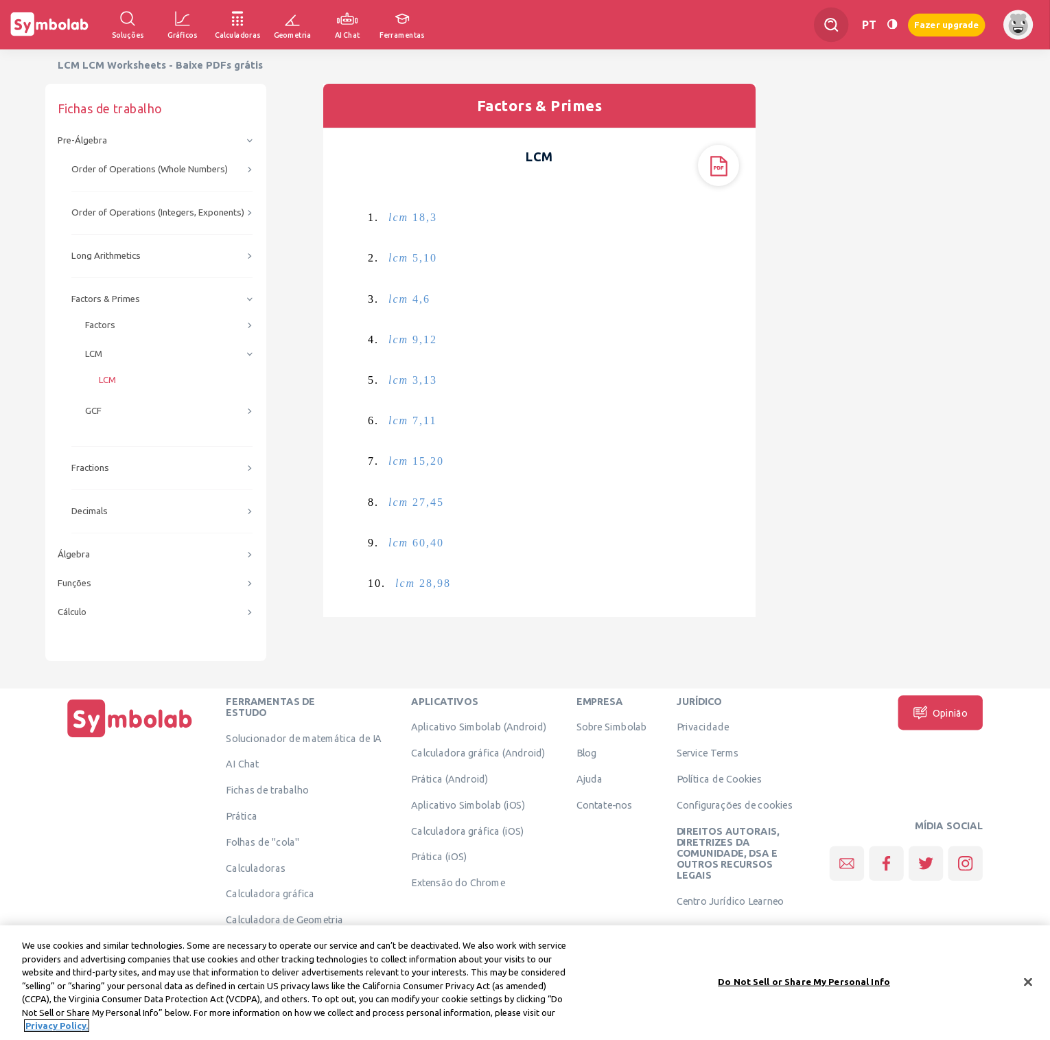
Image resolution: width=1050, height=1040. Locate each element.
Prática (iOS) (439, 856)
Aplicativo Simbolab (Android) (478, 726)
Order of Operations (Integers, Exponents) (157, 212)
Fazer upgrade (946, 24)
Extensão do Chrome (458, 882)
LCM (93, 354)
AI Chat (242, 764)
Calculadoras (255, 867)
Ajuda (589, 778)
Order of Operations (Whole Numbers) (149, 169)
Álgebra (74, 554)
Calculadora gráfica (270, 893)
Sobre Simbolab (611, 726)
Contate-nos (604, 804)
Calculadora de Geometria (284, 919)
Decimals (89, 511)
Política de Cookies (719, 778)
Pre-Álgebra (82, 140)
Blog (586, 753)
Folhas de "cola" (262, 841)
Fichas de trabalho (267, 790)
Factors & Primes (105, 299)
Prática (241, 815)
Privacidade (703, 726)
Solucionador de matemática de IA (304, 737)
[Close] (1028, 991)
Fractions (90, 468)
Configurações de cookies (735, 804)
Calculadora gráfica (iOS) (467, 830)
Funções (74, 583)
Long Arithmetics (106, 256)
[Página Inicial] (129, 737)
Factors (100, 325)
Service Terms (708, 753)
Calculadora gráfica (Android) (478, 753)
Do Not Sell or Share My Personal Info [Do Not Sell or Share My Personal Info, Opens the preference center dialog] (804, 991)
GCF (93, 411)
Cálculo (72, 612)
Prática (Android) (450, 778)
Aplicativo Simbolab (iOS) (468, 804)
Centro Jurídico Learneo (730, 901)
